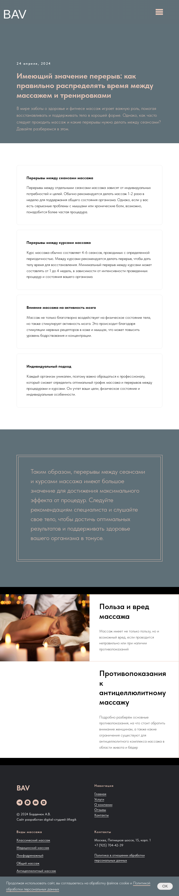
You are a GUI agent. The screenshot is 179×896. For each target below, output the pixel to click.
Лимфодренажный (30, 855)
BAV (14, 14)
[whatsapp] (28, 802)
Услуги (99, 799)
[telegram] (20, 802)
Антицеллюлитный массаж (36, 871)
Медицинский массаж (33, 848)
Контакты (101, 815)
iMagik (71, 819)
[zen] (44, 802)
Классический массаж (33, 840)
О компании (103, 805)
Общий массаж (28, 863)
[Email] (36, 802)
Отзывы (100, 810)
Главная (100, 794)
